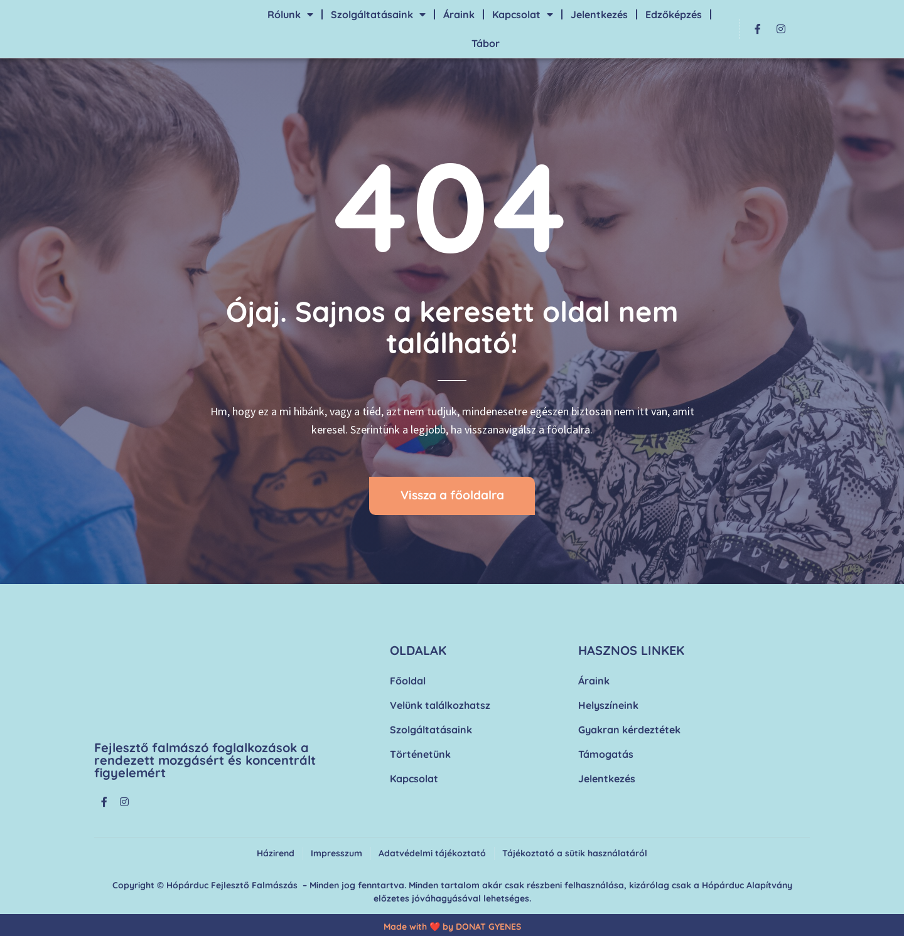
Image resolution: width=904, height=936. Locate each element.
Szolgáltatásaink (378, 14)
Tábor (485, 43)
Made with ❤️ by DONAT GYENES (452, 926)
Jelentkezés (599, 14)
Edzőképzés (673, 14)
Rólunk (290, 14)
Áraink (459, 14)
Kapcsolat (522, 14)
